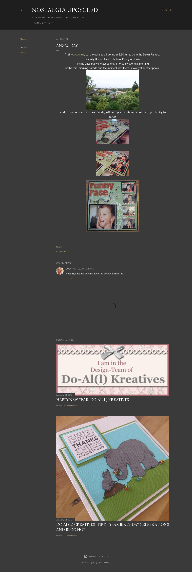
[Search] (167, 10)
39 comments (70, 405)
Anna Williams (105, 562)
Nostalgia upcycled (65, 10)
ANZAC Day (79, 55)
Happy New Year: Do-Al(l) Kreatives (92, 399)
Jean (69, 268)
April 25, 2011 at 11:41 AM (84, 269)
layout (23, 52)
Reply (69, 278)
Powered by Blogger (96, 556)
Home (36, 23)
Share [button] (23, 39)
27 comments (70, 535)
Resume (46, 23)
